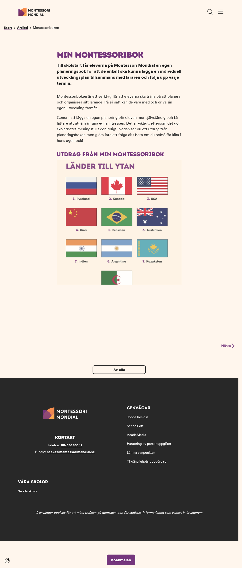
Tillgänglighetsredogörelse (146, 466)
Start (8, 58)
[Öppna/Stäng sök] (210, 11)
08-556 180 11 (71, 449)
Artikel (22, 58)
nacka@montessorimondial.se (71, 456)
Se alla (119, 374)
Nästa (227, 350)
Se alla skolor (27, 496)
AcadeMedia (136, 439)
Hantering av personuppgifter (149, 448)
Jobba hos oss (137, 421)
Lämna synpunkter (141, 457)
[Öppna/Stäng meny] (220, 11)
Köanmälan (121, 559)
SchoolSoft (135, 430)
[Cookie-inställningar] (7, 561)
